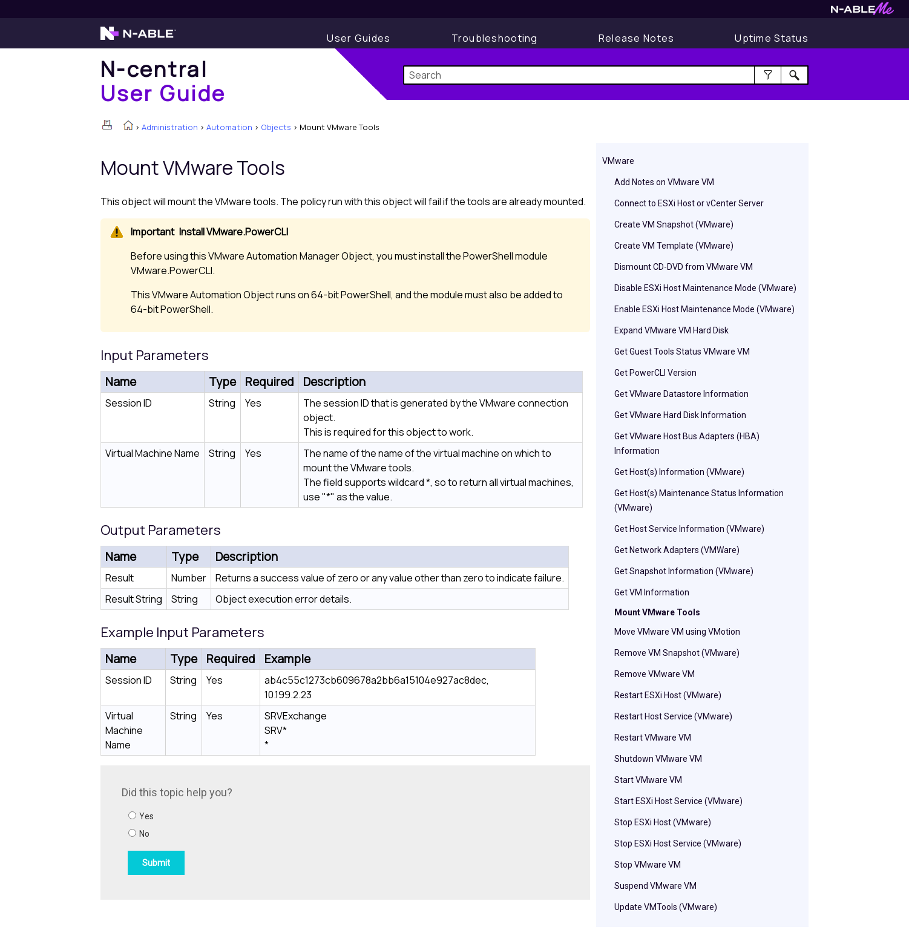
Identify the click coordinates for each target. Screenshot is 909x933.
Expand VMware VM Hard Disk (671, 330)
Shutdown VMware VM (658, 759)
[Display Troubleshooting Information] (494, 38)
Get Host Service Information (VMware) (689, 529)
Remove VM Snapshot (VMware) (677, 653)
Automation (229, 127)
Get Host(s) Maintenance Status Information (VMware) (699, 500)
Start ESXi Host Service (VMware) (678, 801)
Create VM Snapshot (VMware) (673, 224)
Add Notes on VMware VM (664, 182)
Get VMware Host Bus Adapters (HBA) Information (687, 443)
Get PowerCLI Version (655, 373)
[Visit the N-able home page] (138, 38)
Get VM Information (651, 592)
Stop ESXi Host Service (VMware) (677, 843)
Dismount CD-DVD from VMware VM (683, 267)
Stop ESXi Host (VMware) (662, 822)
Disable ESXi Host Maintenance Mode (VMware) (705, 288)
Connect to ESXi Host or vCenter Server (689, 203)
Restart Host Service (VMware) (673, 716)
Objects (276, 127)
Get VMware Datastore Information (681, 394)
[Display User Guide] (358, 38)
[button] (767, 75)
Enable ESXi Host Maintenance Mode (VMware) (704, 309)
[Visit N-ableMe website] (862, 12)
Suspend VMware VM (655, 886)
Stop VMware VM (647, 864)
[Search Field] (606, 75)
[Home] (163, 80)
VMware (618, 161)
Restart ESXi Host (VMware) (667, 695)
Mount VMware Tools (657, 612)
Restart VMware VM (652, 737)
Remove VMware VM (654, 674)
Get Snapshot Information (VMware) (683, 571)
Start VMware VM (648, 780)
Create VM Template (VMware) (673, 245)
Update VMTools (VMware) (665, 907)
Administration (170, 127)
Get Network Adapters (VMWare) (677, 550)
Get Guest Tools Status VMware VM (682, 351)
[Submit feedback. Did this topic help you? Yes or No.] (285, 830)
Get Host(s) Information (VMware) (679, 472)
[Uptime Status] (772, 38)
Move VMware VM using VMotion (677, 632)
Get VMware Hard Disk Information (680, 415)
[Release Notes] (637, 38)
